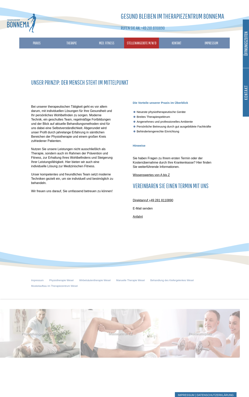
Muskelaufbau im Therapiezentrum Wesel (54, 285)
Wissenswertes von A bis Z (151, 175)
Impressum (211, 43)
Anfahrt (138, 216)
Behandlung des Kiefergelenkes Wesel (172, 280)
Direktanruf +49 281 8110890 (153, 200)
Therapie (72, 43)
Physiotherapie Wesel (61, 280)
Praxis (37, 43)
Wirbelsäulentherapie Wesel (95, 280)
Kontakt (176, 43)
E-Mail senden (143, 208)
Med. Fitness (106, 43)
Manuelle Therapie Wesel (130, 280)
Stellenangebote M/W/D (141, 43)
